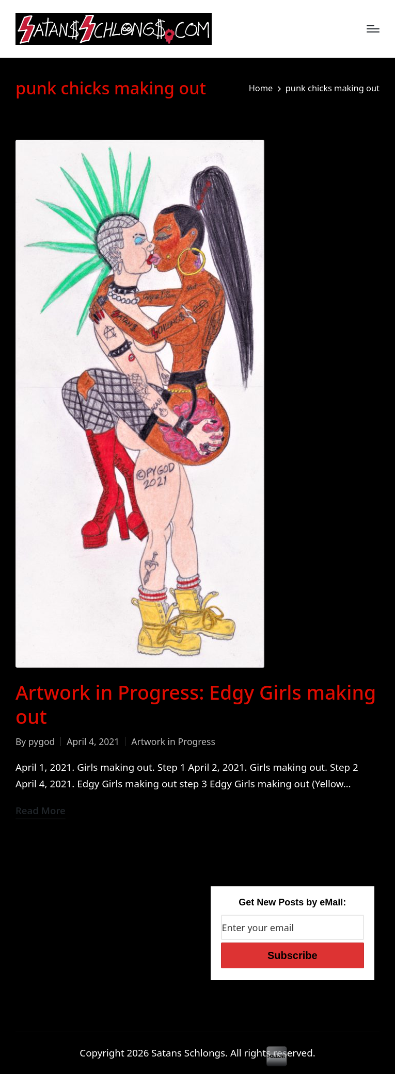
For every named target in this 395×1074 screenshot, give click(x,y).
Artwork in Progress (173, 741)
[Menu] (373, 28)
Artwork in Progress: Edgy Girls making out (195, 704)
